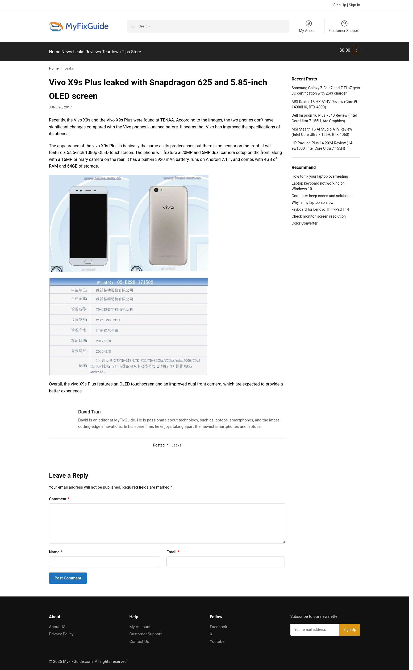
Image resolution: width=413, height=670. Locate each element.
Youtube (217, 638)
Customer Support (344, 26)
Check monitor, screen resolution (319, 213)
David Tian (89, 409)
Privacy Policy (61, 631)
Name (55, 549)
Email (172, 549)
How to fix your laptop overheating (320, 173)
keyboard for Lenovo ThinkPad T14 (320, 206)
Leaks (176, 442)
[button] (350, 50)
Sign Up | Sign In (346, 5)
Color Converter (305, 220)
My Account (309, 26)
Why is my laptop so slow (312, 199)
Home (54, 65)
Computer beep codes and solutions (322, 192)
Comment (59, 496)
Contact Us (139, 638)
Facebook (218, 623)
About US (57, 623)
